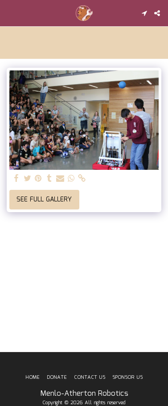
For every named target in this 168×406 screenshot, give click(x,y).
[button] (9, 13)
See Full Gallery (44, 200)
